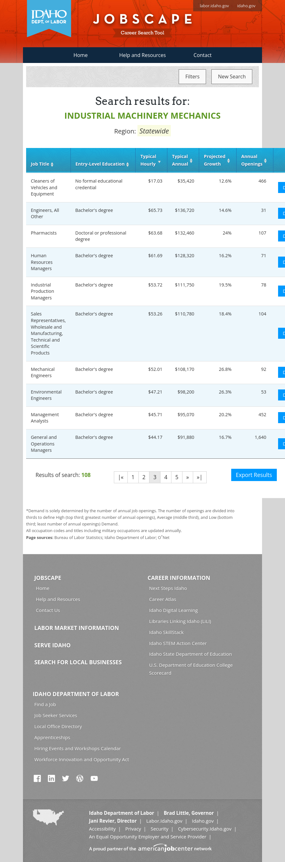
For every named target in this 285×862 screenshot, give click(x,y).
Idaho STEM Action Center (178, 643)
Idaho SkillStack (166, 632)
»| (200, 477)
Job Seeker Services (55, 715)
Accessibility (102, 828)
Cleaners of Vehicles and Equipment (44, 187)
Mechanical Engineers (43, 372)
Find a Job (45, 704)
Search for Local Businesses (78, 662)
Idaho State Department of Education (190, 654)
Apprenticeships (52, 737)
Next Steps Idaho (168, 588)
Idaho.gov (203, 821)
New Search (232, 76)
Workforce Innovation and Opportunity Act (81, 759)
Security (160, 828)
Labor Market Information (76, 628)
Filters (192, 76)
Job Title (40, 164)
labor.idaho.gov (214, 6)
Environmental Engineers (46, 395)
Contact (202, 55)
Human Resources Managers (42, 261)
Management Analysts (45, 417)
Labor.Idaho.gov (164, 821)
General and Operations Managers (44, 443)
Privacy (133, 828)
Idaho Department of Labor (76, 694)
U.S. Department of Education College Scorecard (191, 669)
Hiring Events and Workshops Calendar (77, 748)
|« (121, 477)
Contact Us (48, 610)
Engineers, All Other (45, 213)
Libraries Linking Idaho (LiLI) (180, 621)
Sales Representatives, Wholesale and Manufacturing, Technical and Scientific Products (48, 333)
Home (80, 55)
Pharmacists (44, 233)
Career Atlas (162, 599)
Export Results (254, 475)
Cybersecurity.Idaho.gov (205, 828)
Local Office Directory (58, 726)
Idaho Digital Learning (173, 610)
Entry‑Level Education (100, 164)
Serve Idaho (52, 645)
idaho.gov (246, 6)
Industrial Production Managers (42, 291)
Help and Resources (142, 55)
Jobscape (47, 577)
